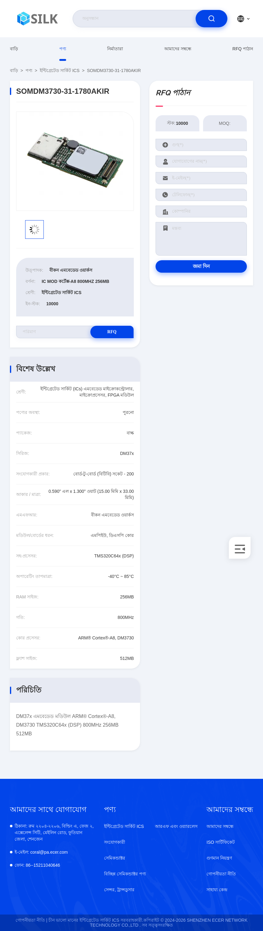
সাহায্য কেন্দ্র (216, 889)
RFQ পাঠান (243, 48)
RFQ (111, 331)
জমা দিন (201, 266)
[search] (211, 18)
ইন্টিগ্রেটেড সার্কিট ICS (59, 70)
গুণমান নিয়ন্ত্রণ (219, 858)
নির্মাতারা (115, 48)
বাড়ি (14, 48)
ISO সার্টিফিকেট (220, 842)
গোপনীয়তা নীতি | (31, 920)
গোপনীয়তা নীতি (221, 873)
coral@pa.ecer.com (41, 852)
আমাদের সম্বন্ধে (177, 48)
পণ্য (62, 48)
